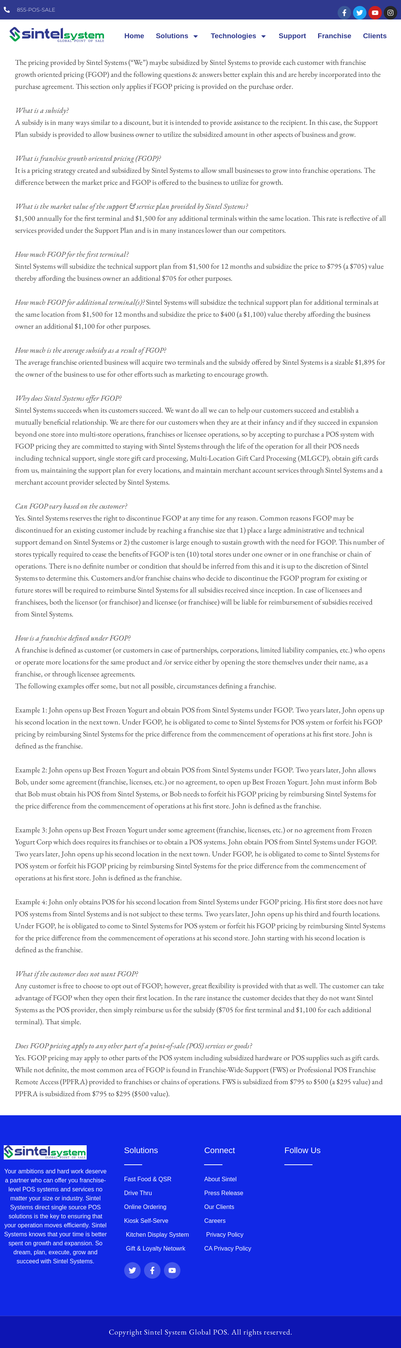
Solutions (177, 36)
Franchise (334, 36)
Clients (375, 36)
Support (292, 36)
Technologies (239, 36)
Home (134, 36)
